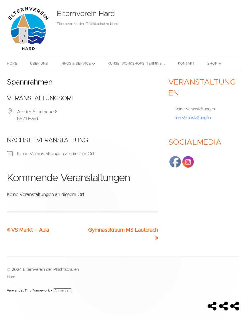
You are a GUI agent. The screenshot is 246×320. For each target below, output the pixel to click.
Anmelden (62, 290)
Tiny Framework (37, 290)
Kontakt (186, 63)
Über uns (39, 63)
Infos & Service (75, 63)
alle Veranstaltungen (193, 118)
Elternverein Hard (86, 14)
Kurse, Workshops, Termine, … (136, 63)
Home (12, 63)
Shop (212, 63)
